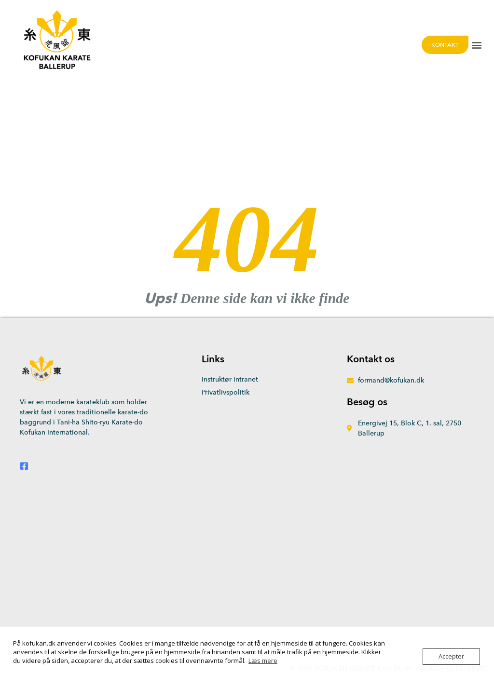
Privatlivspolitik (225, 392)
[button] (476, 45)
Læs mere (262, 660)
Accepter (451, 656)
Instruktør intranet (230, 379)
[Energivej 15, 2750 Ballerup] (247, 566)
